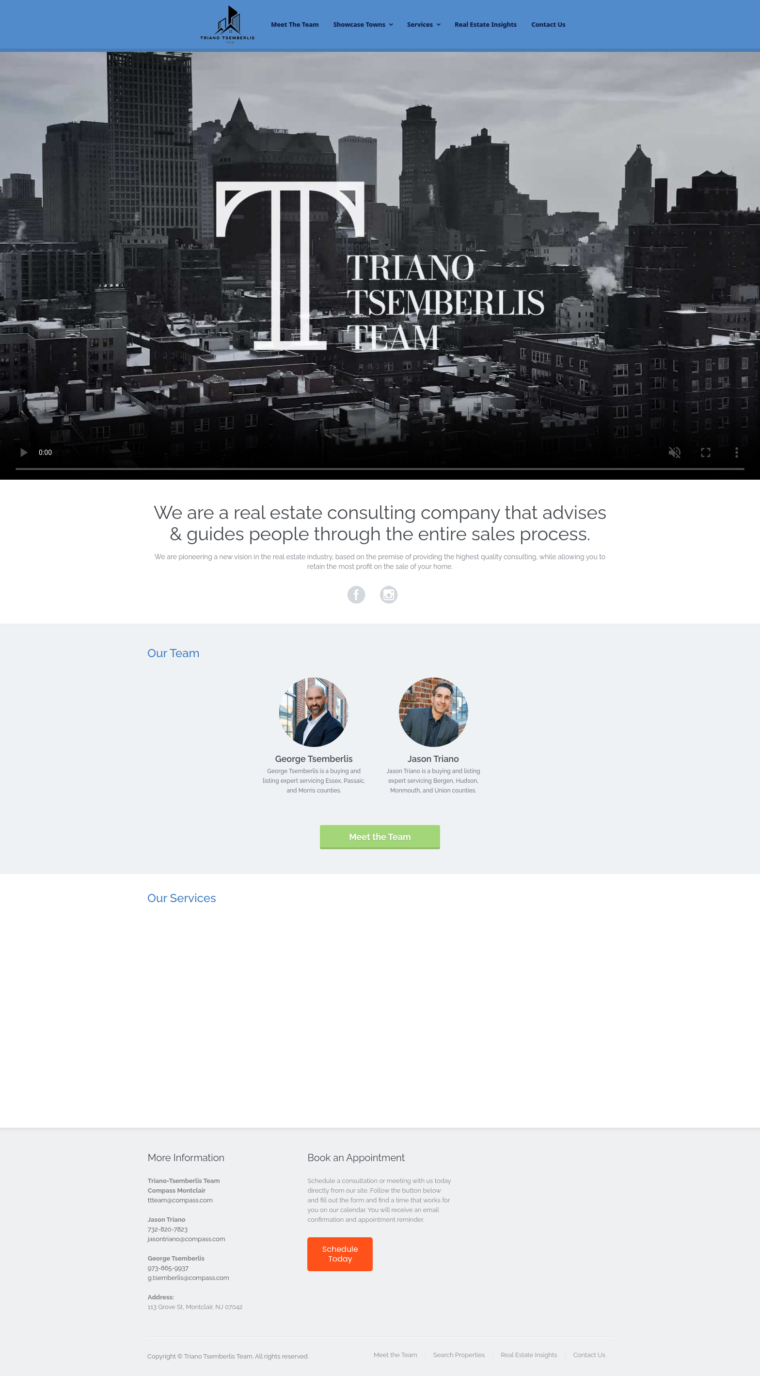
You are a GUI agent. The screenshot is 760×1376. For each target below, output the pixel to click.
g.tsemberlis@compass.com (188, 1277)
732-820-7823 (168, 1229)
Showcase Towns (359, 24)
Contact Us (548, 24)
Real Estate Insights (486, 24)
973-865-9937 (168, 1268)
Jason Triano (433, 759)
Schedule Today (340, 1254)
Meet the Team (295, 24)
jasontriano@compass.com (186, 1239)
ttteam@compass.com (180, 1200)
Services (420, 24)
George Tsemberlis (314, 759)
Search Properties (459, 1355)
